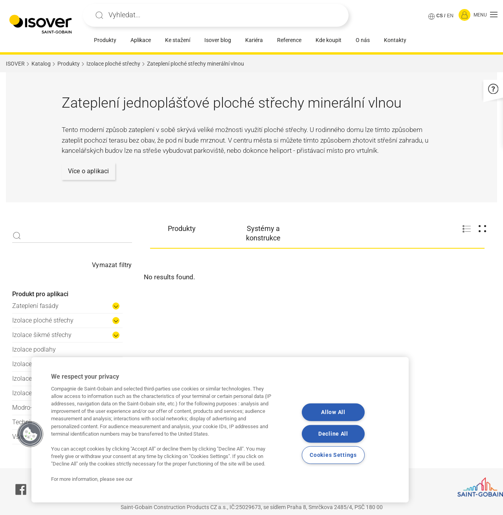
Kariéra (254, 40)
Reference (289, 40)
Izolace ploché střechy (113, 63)
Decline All (333, 433)
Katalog (41, 63)
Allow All (333, 412)
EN (450, 15)
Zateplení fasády (35, 306)
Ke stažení (177, 40)
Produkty (105, 40)
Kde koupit (328, 40)
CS (439, 15)
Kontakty (395, 40)
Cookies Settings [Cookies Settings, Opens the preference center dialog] (333, 455)
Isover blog (217, 40)
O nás (363, 40)
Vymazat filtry (112, 265)
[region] (220, 429)
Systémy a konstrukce (263, 233)
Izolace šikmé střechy (42, 335)
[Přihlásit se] (464, 15)
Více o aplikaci (88, 171)
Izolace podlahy (34, 349)
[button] (485, 15)
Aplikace (140, 40)
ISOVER (15, 63)
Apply (99, 15)
